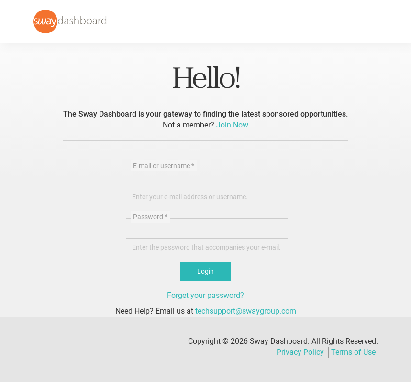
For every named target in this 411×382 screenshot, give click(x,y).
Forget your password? (205, 295)
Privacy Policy (300, 352)
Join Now (232, 124)
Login (205, 271)
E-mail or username (163, 166)
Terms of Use (353, 352)
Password (150, 217)
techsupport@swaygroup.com (245, 311)
